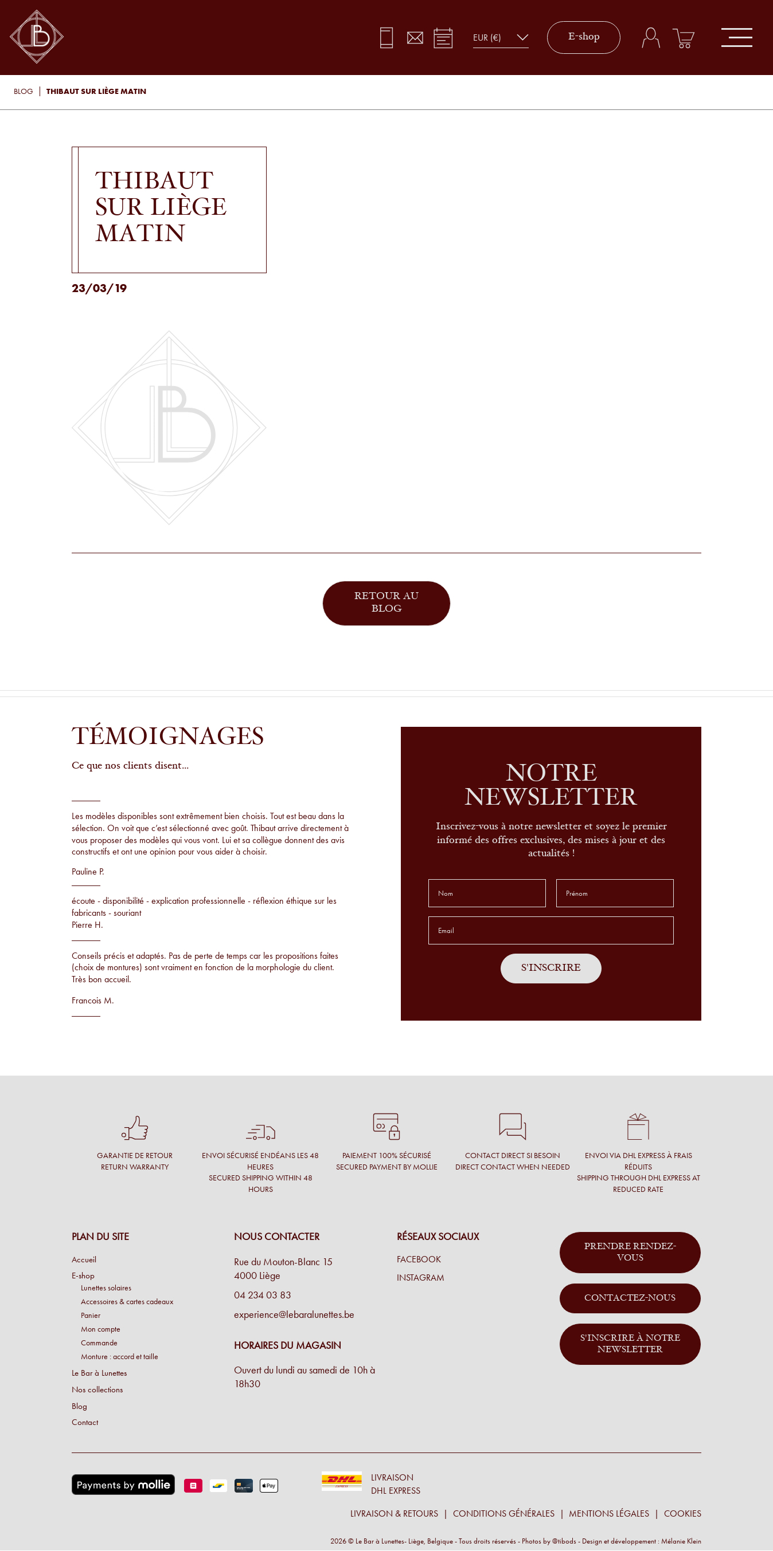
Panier (90, 1315)
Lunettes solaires (106, 1287)
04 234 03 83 (262, 1295)
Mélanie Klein (681, 1541)
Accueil (84, 1259)
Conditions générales (504, 1513)
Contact (85, 1422)
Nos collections (97, 1389)
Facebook (419, 1259)
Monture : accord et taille (119, 1356)
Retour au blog (386, 603)
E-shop (584, 37)
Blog (23, 91)
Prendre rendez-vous (630, 1252)
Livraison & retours (394, 1513)
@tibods (564, 1541)
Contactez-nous (630, 1298)
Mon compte (100, 1328)
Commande (99, 1342)
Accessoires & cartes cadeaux (127, 1301)
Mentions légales (609, 1513)
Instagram (420, 1277)
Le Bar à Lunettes (99, 1373)
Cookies (682, 1513)
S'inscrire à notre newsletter (630, 1344)
